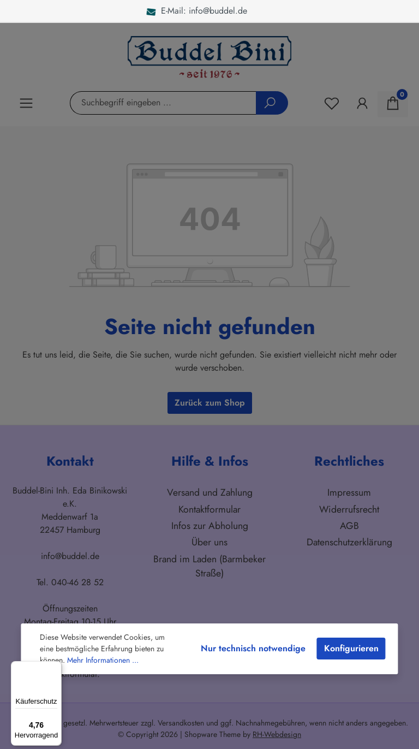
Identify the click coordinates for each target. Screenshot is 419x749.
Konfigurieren (351, 648)
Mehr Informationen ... (103, 660)
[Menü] (55, 667)
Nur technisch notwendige (253, 648)
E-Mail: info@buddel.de (197, 10)
